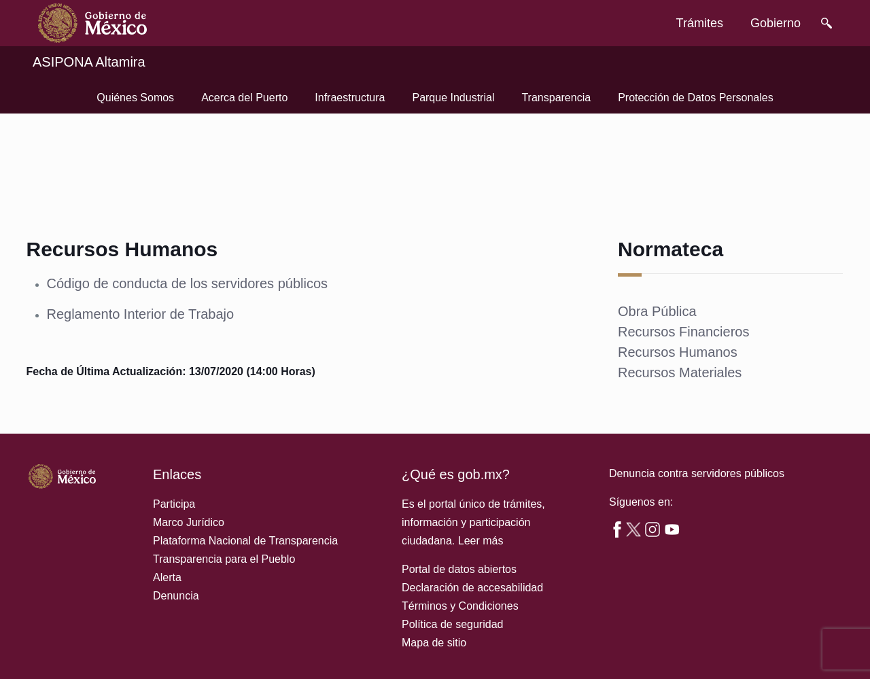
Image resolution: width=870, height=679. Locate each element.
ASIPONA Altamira (89, 61)
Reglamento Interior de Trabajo (140, 314)
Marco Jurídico (188, 522)
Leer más (481, 540)
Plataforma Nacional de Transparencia (245, 540)
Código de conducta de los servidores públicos (187, 283)
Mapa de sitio (434, 642)
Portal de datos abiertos (459, 569)
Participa (174, 504)
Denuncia (176, 596)
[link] (92, 23)
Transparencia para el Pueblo (224, 559)
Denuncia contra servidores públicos (696, 473)
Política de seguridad (452, 624)
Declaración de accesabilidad (472, 587)
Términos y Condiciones (460, 606)
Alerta (167, 577)
